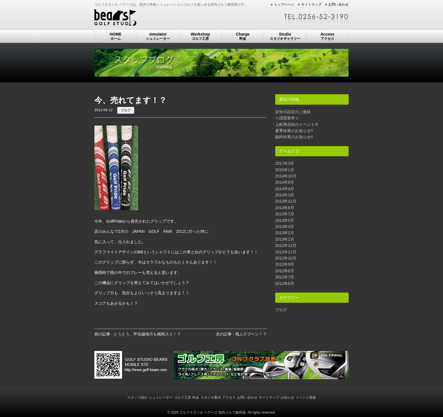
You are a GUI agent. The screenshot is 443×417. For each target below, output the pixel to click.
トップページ (284, 4)
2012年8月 (284, 271)
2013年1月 (284, 239)
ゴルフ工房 (182, 398)
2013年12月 (285, 201)
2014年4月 (284, 188)
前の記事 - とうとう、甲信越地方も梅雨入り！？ (137, 334)
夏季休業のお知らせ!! (294, 130)
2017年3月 (284, 163)
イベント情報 (306, 398)
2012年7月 (284, 277)
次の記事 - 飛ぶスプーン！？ (241, 334)
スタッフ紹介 (137, 398)
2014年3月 (284, 195)
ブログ (126, 110)
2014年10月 (285, 176)
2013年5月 (284, 220)
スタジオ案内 (211, 398)
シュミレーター (161, 398)
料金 (195, 398)
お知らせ (287, 398)
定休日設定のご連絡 (293, 111)
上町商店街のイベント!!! (296, 124)
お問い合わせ (338, 4)
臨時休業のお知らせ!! (294, 137)
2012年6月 (284, 283)
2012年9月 (284, 264)
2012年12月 (285, 245)
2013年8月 (284, 207)
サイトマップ (311, 4)
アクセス (229, 398)
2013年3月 (284, 226)
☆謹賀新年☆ (287, 118)
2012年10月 (285, 258)
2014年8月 (284, 182)
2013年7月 (284, 214)
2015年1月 (284, 170)
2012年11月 (285, 252)
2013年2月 (284, 233)
